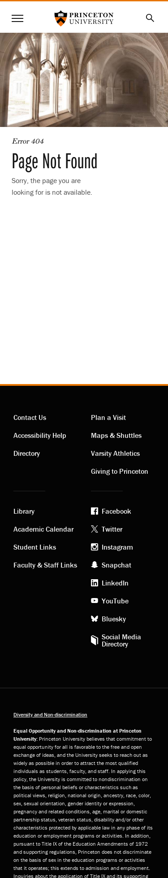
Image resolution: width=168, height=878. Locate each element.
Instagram (117, 546)
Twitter (112, 528)
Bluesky (114, 618)
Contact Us (29, 417)
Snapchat (116, 564)
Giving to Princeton (119, 471)
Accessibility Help (39, 435)
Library (23, 511)
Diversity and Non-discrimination (50, 714)
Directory (26, 453)
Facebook (116, 511)
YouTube (115, 600)
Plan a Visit (108, 417)
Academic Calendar (43, 528)
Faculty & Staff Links (45, 564)
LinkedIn (115, 582)
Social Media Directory (121, 640)
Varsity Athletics (115, 453)
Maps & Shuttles (116, 435)
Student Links (34, 546)
